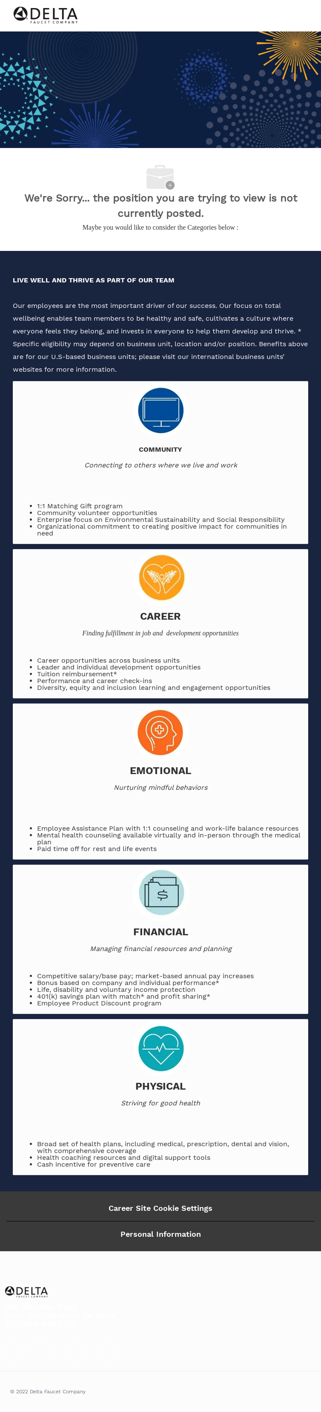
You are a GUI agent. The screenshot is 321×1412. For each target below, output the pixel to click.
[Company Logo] (45, 15)
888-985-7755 (50, 1323)
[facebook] (10, 1352)
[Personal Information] (160, 1234)
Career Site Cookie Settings (160, 1208)
